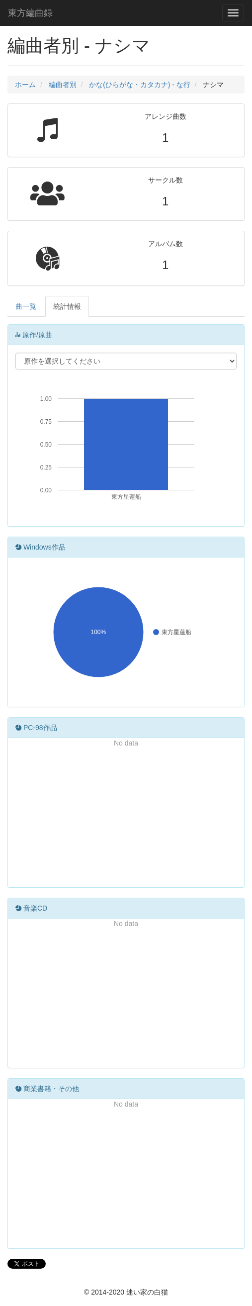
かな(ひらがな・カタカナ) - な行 (139, 85)
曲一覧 (25, 306)
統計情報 (67, 306)
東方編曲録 (30, 13)
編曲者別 (63, 85)
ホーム (25, 85)
